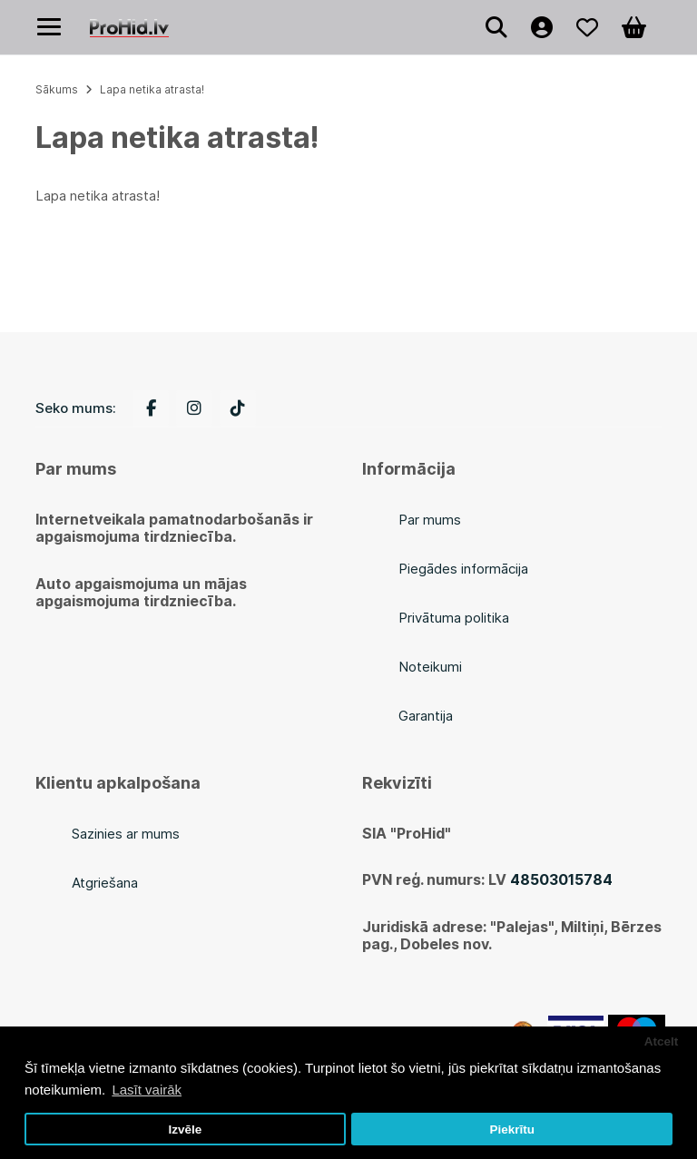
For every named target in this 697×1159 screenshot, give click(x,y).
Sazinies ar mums (126, 833)
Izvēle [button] (184, 1129)
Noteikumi (430, 666)
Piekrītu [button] (512, 1129)
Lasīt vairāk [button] (147, 1089)
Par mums (429, 519)
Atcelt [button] (661, 1041)
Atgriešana (105, 882)
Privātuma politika (453, 617)
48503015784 (561, 879)
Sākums (56, 89)
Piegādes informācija (463, 568)
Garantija (425, 715)
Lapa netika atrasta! (152, 89)
